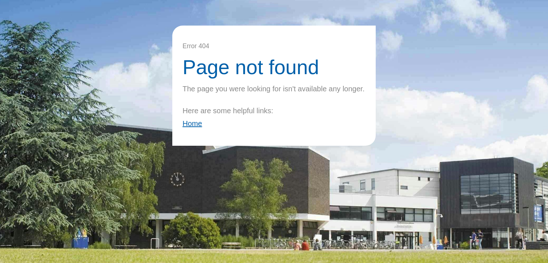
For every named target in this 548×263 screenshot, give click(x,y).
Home (192, 123)
